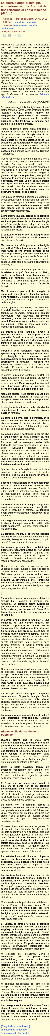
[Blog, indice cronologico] (15, 1026)
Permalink (19, 22)
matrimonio (7, 28)
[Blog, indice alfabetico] (14, 1029)
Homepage (31, 22)
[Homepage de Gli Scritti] (15, 1033)
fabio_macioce (20, 25)
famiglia (33, 25)
